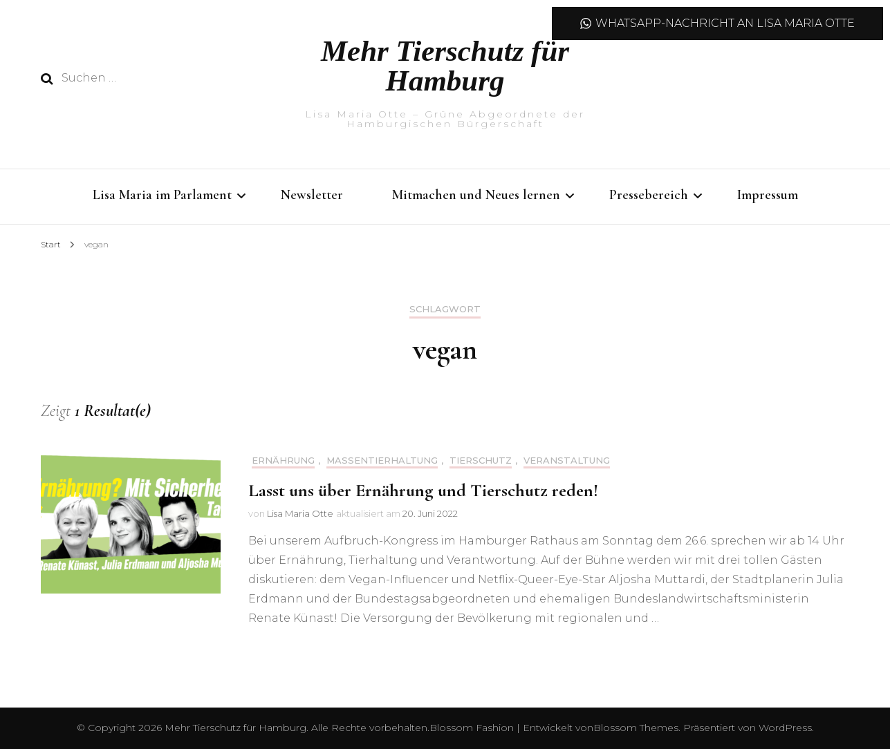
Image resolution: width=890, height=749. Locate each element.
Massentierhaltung (382, 460)
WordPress (785, 727)
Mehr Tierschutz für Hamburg (445, 66)
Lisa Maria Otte (300, 513)
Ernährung (283, 460)
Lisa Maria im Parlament (162, 195)
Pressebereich (648, 195)
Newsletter (312, 195)
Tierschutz (480, 460)
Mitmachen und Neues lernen (476, 195)
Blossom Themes (635, 727)
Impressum (767, 195)
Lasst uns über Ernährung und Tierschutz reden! (423, 490)
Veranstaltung (566, 460)
